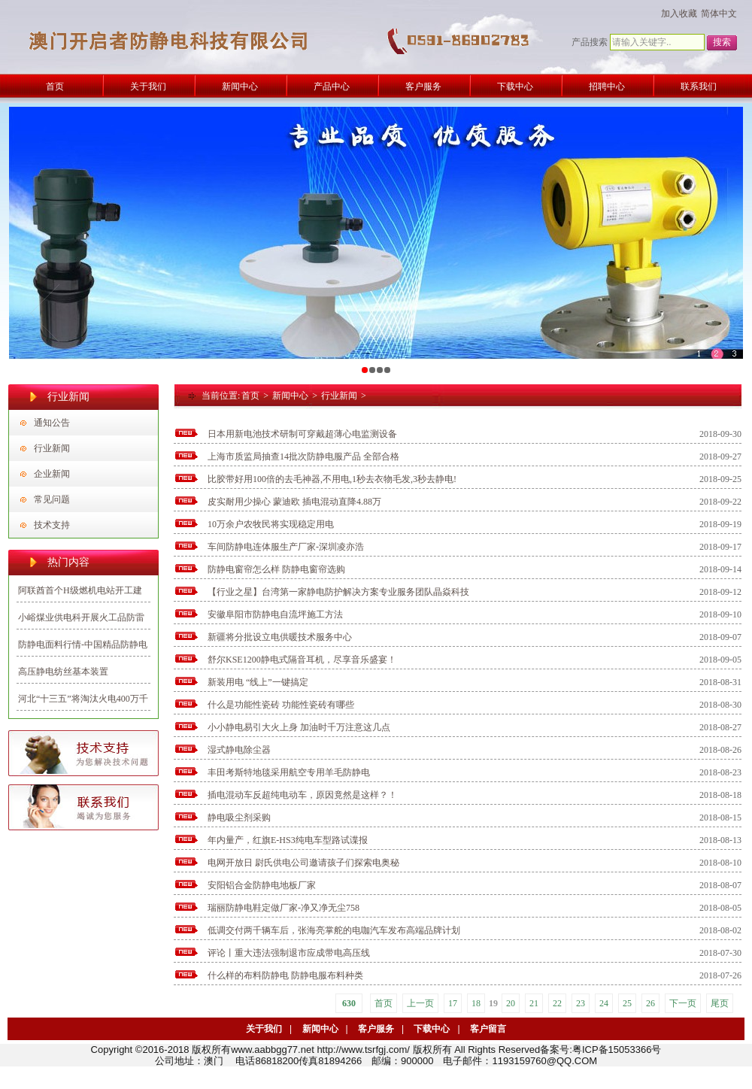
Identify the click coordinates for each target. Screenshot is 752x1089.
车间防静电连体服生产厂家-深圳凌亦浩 (286, 546)
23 (580, 1003)
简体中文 (719, 13)
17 (452, 1003)
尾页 (720, 1003)
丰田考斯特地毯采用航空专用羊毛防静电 (289, 772)
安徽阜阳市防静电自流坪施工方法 (275, 614)
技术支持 (52, 525)
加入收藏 (679, 13)
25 (627, 1003)
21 (533, 1003)
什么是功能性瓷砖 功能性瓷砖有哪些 (281, 704)
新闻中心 (290, 395)
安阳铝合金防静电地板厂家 (262, 885)
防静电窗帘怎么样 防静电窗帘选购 (276, 569)
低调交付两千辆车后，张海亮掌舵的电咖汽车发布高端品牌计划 (334, 930)
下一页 (682, 1003)
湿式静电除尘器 (239, 750)
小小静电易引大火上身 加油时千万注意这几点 (299, 727)
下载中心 (432, 1029)
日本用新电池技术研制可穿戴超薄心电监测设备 (302, 434)
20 (510, 1003)
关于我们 (264, 1029)
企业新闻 (52, 474)
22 (557, 1003)
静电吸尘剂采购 (239, 817)
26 (650, 1003)
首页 (250, 395)
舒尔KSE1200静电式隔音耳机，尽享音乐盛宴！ (302, 659)
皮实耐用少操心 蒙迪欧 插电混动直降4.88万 (294, 501)
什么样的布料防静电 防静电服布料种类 (285, 975)
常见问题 (52, 499)
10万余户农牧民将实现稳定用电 (271, 524)
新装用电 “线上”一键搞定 (258, 682)
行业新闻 (52, 448)
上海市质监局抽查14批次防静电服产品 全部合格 (303, 456)
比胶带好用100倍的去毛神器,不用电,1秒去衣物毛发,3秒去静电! (332, 479)
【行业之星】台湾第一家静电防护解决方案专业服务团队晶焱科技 (338, 592)
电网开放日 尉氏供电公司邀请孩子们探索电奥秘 (303, 862)
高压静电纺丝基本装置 (63, 671)
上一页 (420, 1003)
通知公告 (52, 422)
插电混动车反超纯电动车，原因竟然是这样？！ (302, 795)
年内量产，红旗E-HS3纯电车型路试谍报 (288, 840)
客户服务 (376, 1029)
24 (603, 1003)
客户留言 (488, 1029)
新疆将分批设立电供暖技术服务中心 (280, 637)
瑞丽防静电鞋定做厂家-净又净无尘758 (283, 907)
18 (476, 1003)
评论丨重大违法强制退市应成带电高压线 (289, 953)
